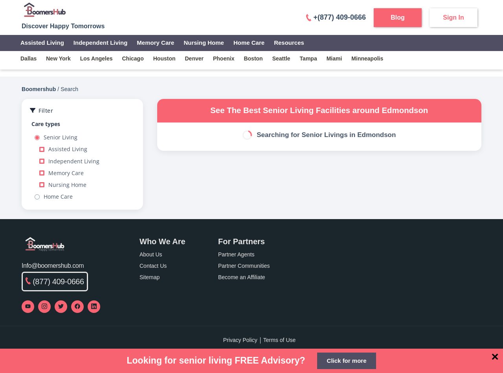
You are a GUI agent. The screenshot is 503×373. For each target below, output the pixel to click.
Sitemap (150, 277)
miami (334, 58)
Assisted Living (42, 42)
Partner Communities (244, 266)
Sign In (453, 17)
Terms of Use (279, 340)
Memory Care (155, 42)
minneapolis (367, 58)
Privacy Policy (240, 340)
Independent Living (100, 42)
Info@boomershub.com (53, 265)
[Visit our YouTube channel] (28, 306)
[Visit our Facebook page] (77, 306)
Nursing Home (204, 42)
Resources (289, 42)
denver (194, 58)
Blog (398, 17)
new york (58, 58)
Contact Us (153, 266)
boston (253, 58)
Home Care (248, 42)
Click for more (347, 360)
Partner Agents (236, 254)
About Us (151, 254)
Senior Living (56, 137)
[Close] (495, 356)
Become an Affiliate (241, 277)
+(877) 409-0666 (336, 17)
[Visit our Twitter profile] (61, 306)
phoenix (223, 58)
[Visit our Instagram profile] (44, 306)
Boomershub (39, 89)
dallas (28, 58)
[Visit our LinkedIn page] (94, 306)
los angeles (96, 58)
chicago (133, 58)
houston (164, 58)
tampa (308, 58)
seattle (281, 58)
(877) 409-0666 (55, 281)
